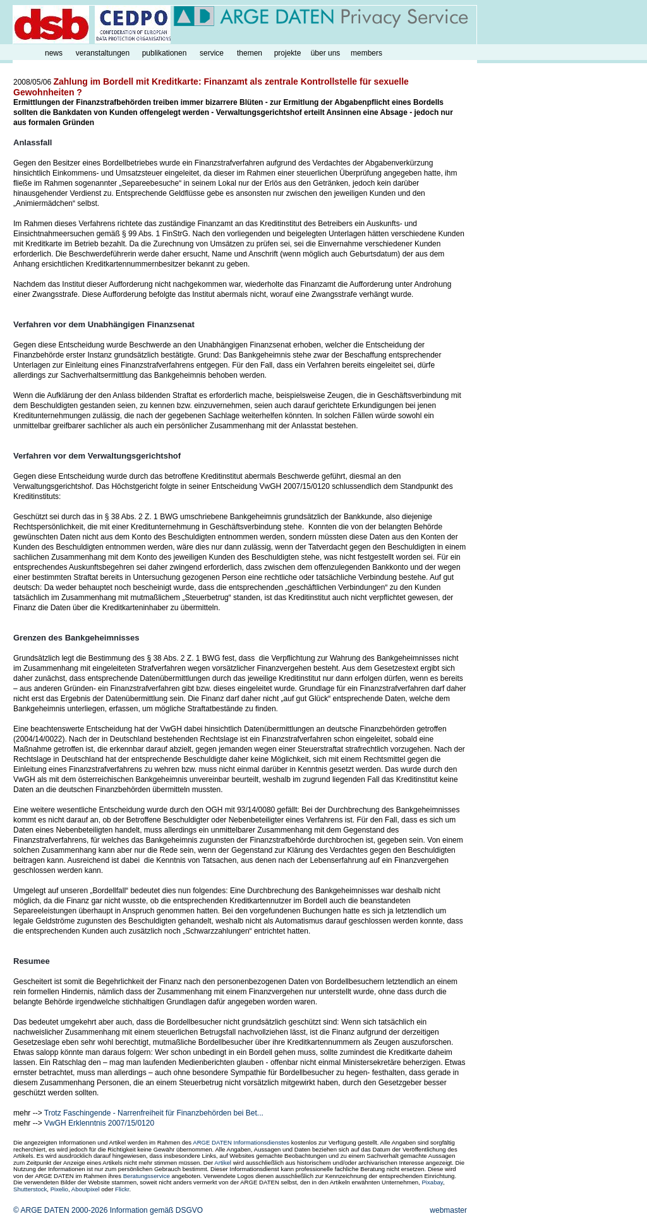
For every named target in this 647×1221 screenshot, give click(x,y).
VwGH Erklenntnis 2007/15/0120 (99, 1123)
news (54, 53)
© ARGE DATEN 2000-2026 (60, 1210)
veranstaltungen (103, 53)
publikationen (164, 53)
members (366, 53)
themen (249, 53)
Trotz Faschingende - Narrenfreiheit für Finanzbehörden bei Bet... (153, 1113)
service (212, 53)
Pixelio (59, 1189)
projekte (287, 53)
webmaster (448, 1210)
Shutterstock (30, 1189)
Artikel (222, 1162)
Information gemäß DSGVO (156, 1210)
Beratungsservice (146, 1175)
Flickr (122, 1189)
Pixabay (431, 1182)
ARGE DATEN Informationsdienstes (241, 1142)
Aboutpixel (85, 1189)
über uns (326, 53)
